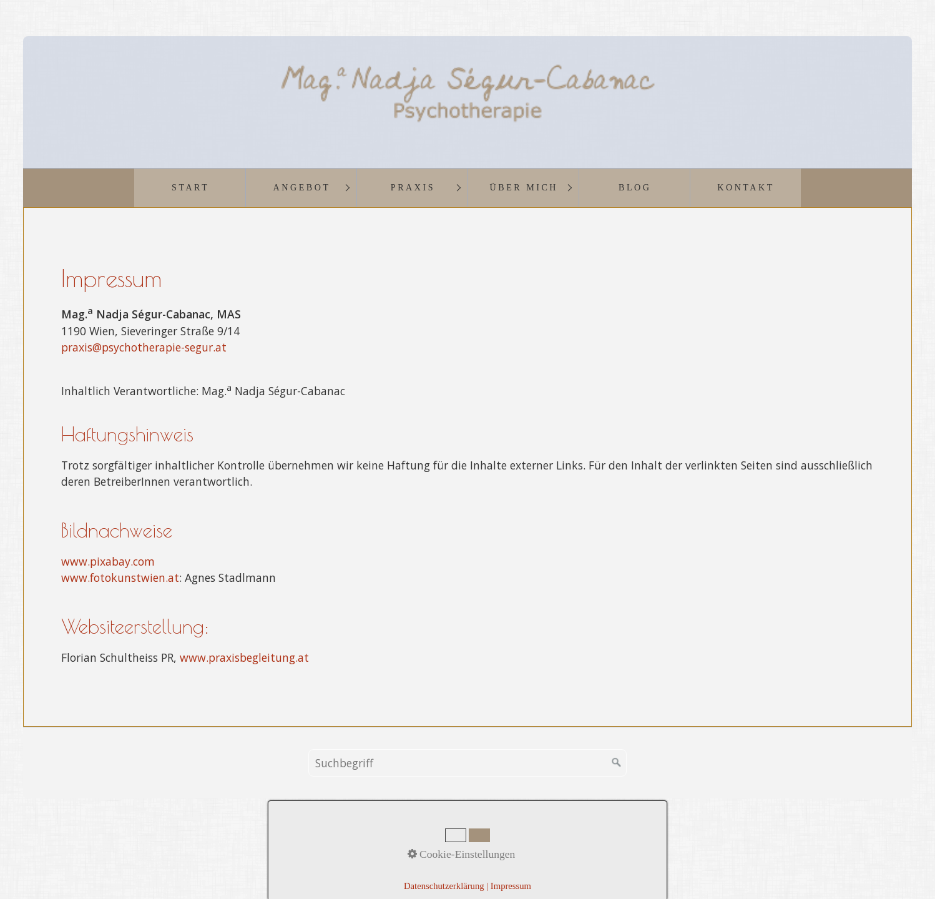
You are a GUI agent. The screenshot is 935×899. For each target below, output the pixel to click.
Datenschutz (526, 839)
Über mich (524, 187)
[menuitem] (189, 188)
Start (190, 187)
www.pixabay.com (108, 561)
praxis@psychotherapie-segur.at (144, 347)
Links (574, 839)
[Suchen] (617, 763)
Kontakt (746, 187)
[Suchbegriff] (467, 763)
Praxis (413, 187)
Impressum (465, 839)
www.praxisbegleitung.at (244, 657)
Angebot (302, 187)
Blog (635, 187)
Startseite (367, 839)
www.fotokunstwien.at (120, 577)
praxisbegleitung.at (593, 857)
